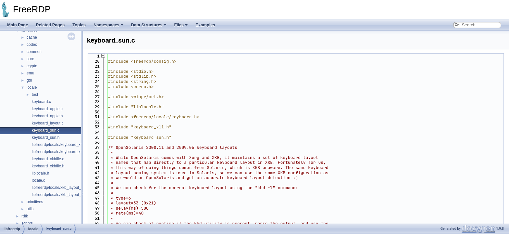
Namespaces (108, 24)
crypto (32, 66)
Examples (205, 24)
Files (181, 24)
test (35, 94)
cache (32, 37)
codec (32, 44)
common (34, 51)
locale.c (38, 180)
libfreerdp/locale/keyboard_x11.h (60, 152)
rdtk (24, 216)
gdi (29, 80)
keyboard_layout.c (47, 123)
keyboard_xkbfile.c (48, 159)
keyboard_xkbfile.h (48, 166)
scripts (27, 223)
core (30, 59)
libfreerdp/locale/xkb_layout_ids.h (60, 194)
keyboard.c (41, 101)
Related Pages (50, 24)
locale (32, 87)
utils (30, 209)
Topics (79, 24)
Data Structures (149, 24)
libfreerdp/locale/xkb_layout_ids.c (60, 187)
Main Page (17, 24)
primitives (35, 202)
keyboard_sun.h (45, 137)
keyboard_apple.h (47, 116)
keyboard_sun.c (45, 130)
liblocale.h (40, 173)
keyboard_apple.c (47, 109)
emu (30, 73)
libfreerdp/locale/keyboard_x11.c (60, 144)
